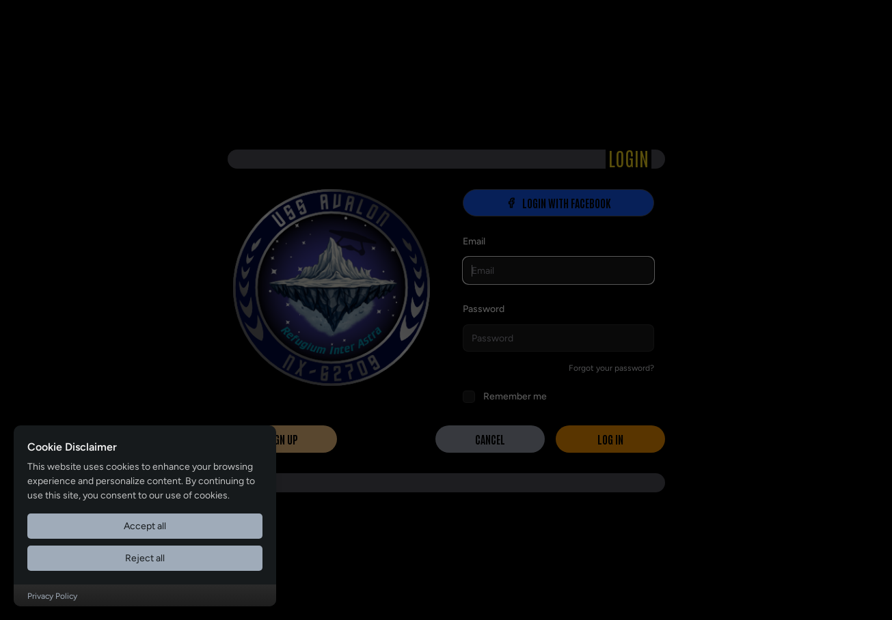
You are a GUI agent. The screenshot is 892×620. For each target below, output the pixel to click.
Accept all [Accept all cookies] (145, 526)
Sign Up (282, 439)
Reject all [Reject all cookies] (145, 558)
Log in (610, 439)
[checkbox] (469, 397)
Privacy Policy (52, 596)
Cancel (490, 439)
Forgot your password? (611, 368)
